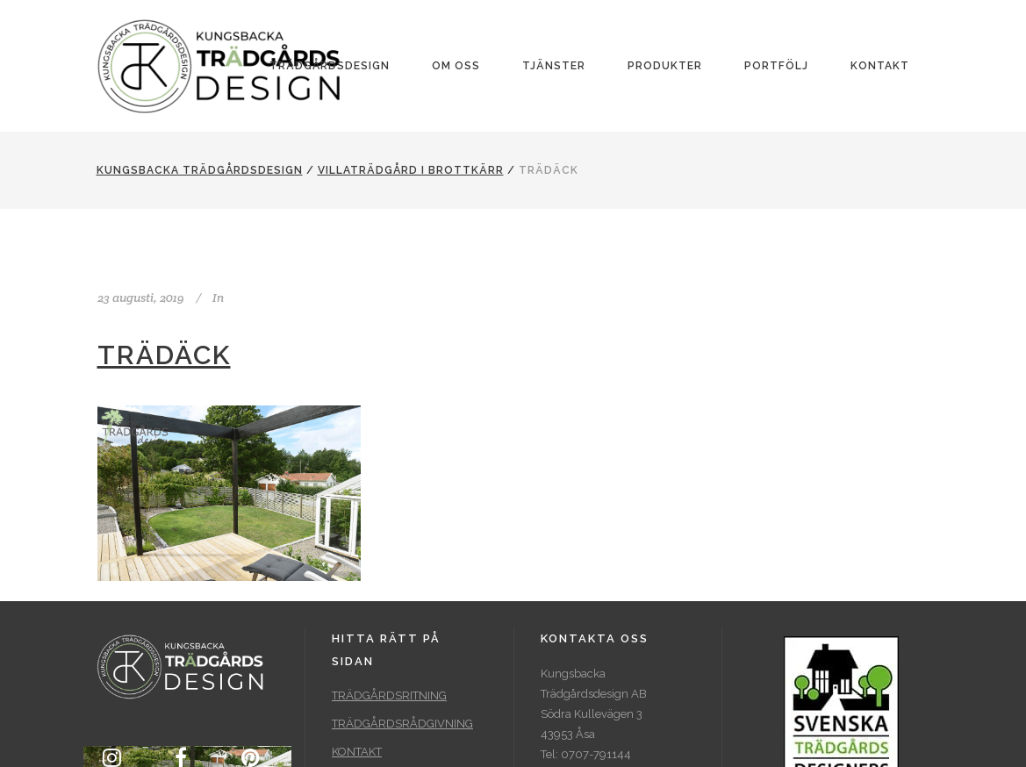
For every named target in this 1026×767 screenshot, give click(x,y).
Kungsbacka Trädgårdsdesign (200, 170)
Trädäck (164, 355)
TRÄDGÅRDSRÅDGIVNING (402, 723)
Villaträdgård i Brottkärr (411, 170)
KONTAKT (357, 751)
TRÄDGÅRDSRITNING (389, 695)
